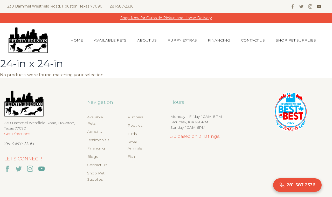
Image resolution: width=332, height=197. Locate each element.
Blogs (92, 156)
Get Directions (17, 133)
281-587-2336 (121, 6)
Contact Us (253, 40)
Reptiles (135, 125)
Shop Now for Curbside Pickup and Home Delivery (166, 18)
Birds (132, 133)
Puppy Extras (182, 40)
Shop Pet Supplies (296, 40)
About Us (147, 40)
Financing (219, 40)
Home (77, 40)
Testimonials (98, 140)
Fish (131, 156)
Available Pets (110, 40)
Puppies (135, 117)
